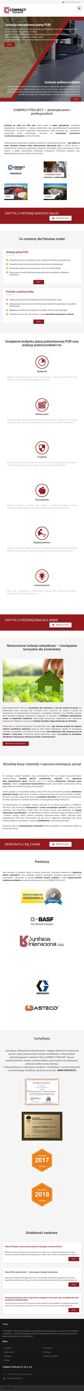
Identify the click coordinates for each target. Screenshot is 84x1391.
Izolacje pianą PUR (17, 252)
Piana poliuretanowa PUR (13, 708)
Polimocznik (8, 726)
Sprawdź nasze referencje (16, 743)
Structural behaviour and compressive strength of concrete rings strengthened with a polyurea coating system (42, 1298)
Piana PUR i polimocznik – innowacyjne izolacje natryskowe (31, 1272)
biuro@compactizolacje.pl (72, 2)
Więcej (9, 44)
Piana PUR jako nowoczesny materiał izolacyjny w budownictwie (33, 1246)
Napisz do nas (60, 218)
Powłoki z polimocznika (20, 291)
